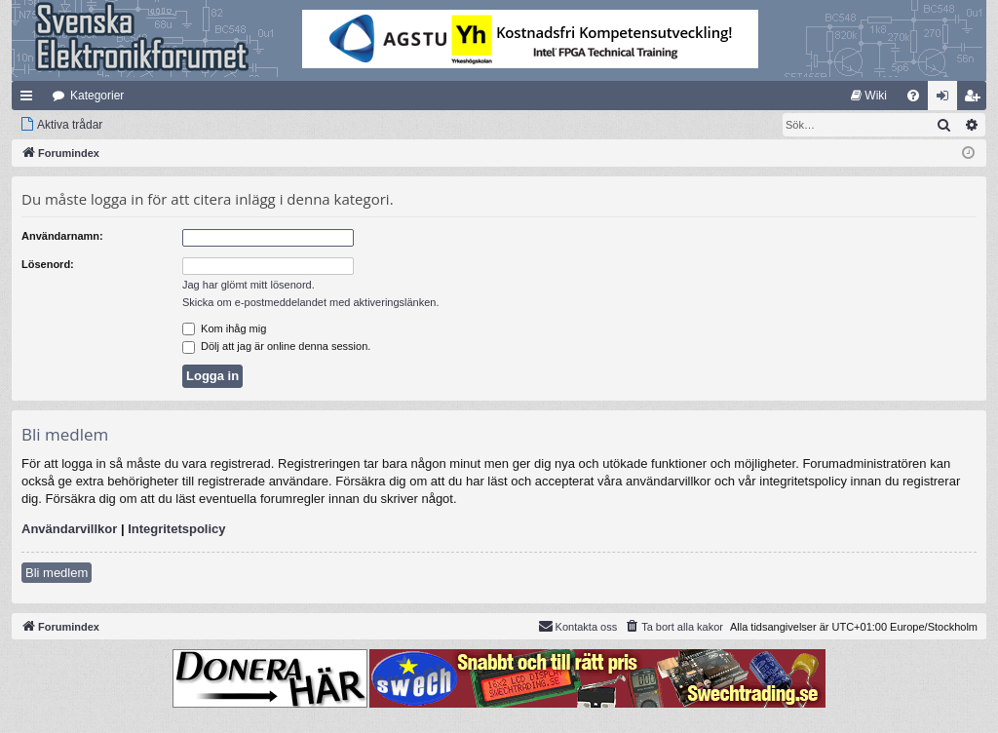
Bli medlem (56, 572)
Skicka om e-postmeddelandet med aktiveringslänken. (311, 302)
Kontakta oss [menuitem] (578, 626)
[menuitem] (869, 95)
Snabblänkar (30, 99)
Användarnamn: (62, 236)
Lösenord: (47, 264)
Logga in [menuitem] (947, 99)
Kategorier (97, 95)
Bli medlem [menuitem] (976, 99)
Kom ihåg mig (224, 328)
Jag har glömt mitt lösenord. (248, 284)
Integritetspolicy (176, 528)
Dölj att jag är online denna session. (276, 346)
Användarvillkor (69, 528)
